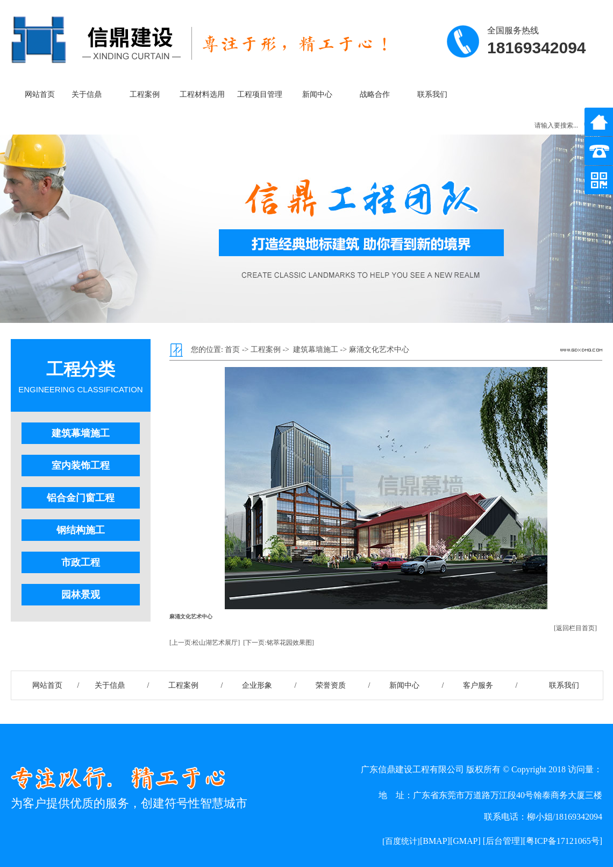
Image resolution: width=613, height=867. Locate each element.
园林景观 (80, 594)
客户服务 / (490, 685)
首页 (232, 350)
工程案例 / (195, 685)
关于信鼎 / (122, 685)
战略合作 (375, 94)
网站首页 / (48, 685)
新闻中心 (317, 94)
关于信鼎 (87, 94)
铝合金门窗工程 (81, 497)
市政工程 (80, 562)
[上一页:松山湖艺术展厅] (204, 642)
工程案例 (145, 94)
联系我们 (432, 94)
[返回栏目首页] (575, 628)
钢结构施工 (80, 530)
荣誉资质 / (343, 685)
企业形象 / (269, 685)
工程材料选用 (202, 94)
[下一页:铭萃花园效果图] (278, 642)
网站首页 (40, 94)
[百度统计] (401, 841)
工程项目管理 (259, 94)
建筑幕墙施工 (81, 433)
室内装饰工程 (81, 465)
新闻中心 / (416, 685)
